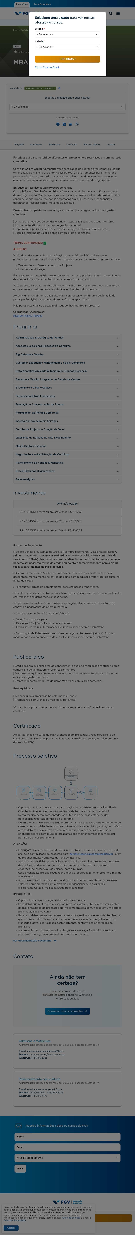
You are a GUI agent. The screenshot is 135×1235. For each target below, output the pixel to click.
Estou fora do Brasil (47, 67)
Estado (40, 29)
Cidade (40, 41)
